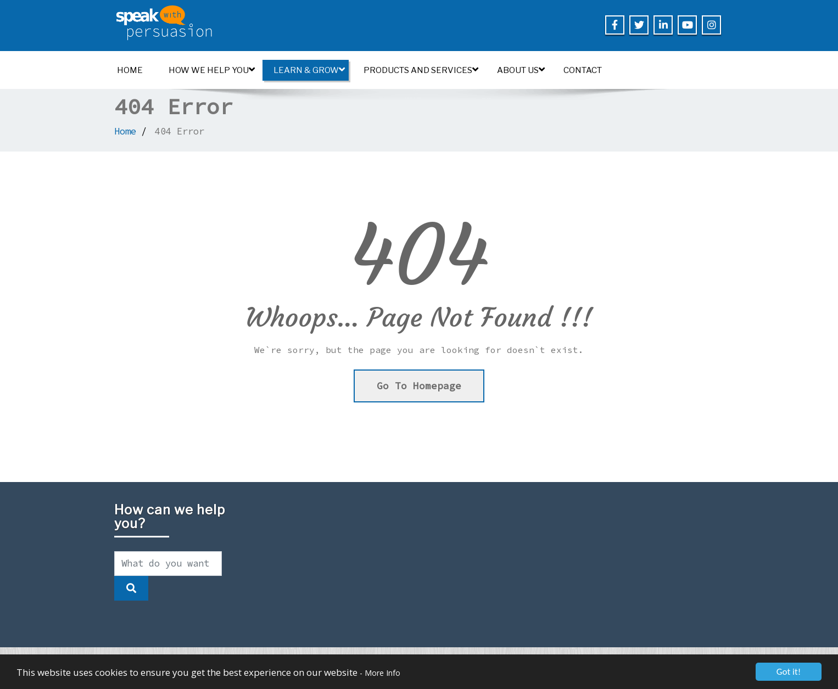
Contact (582, 70)
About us (521, 69)
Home (130, 70)
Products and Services (421, 69)
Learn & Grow (309, 69)
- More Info (380, 673)
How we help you (212, 69)
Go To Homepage (419, 385)
